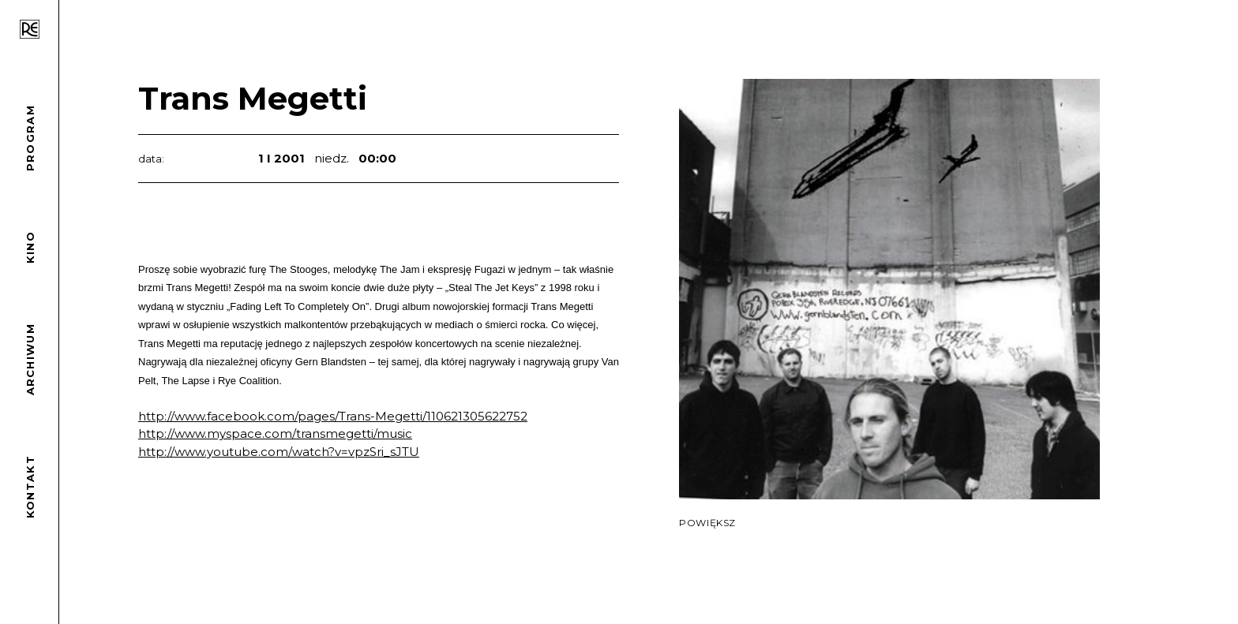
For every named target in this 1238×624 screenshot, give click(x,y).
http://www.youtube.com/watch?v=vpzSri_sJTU (278, 451)
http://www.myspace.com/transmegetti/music (275, 433)
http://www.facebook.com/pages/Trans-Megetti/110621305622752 (332, 416)
